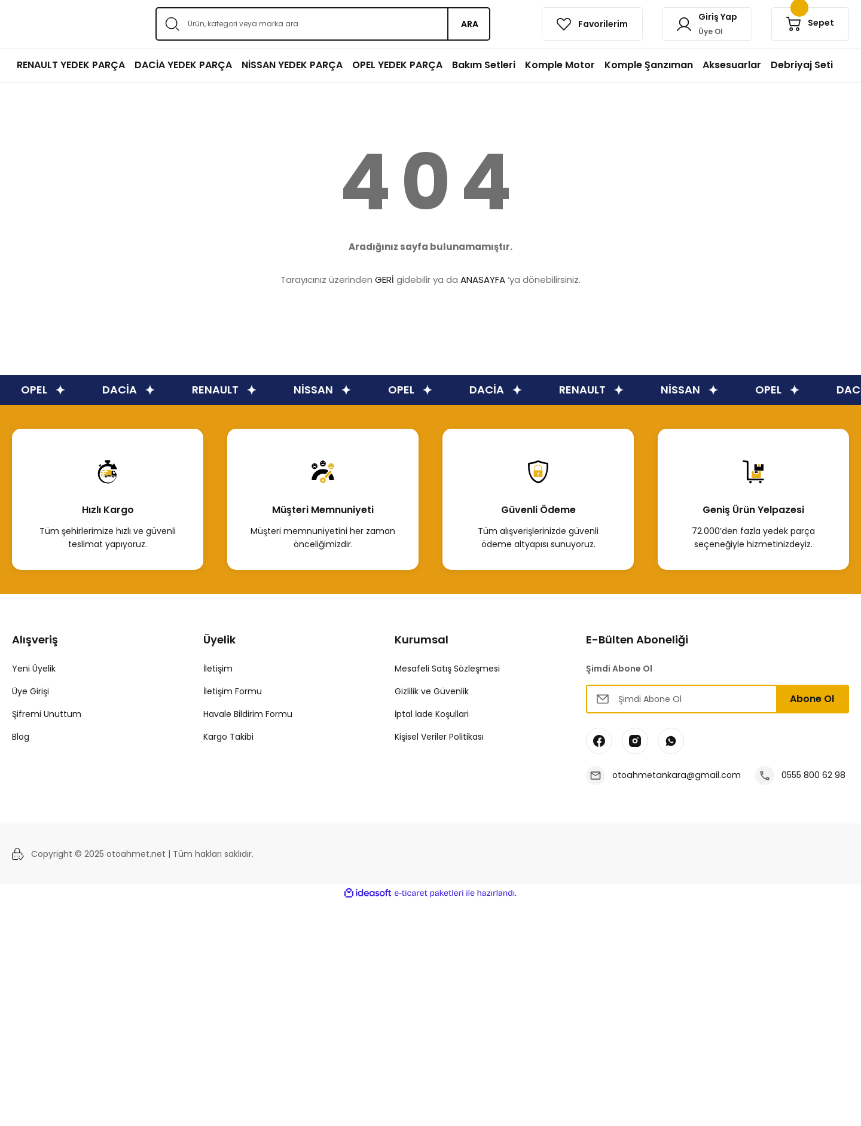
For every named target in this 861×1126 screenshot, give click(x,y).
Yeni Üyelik (34, 669)
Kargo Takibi (228, 737)
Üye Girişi (30, 691)
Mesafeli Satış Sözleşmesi (447, 669)
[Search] (322, 24)
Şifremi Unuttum (46, 714)
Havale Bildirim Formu (247, 714)
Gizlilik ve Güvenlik (432, 691)
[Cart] (810, 24)
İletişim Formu (232, 691)
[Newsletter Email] (717, 699)
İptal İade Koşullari (432, 714)
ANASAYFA (482, 279)
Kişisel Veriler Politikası (439, 737)
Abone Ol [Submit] (812, 699)
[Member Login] (707, 24)
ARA (469, 24)
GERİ (384, 279)
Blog (20, 737)
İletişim (218, 669)
